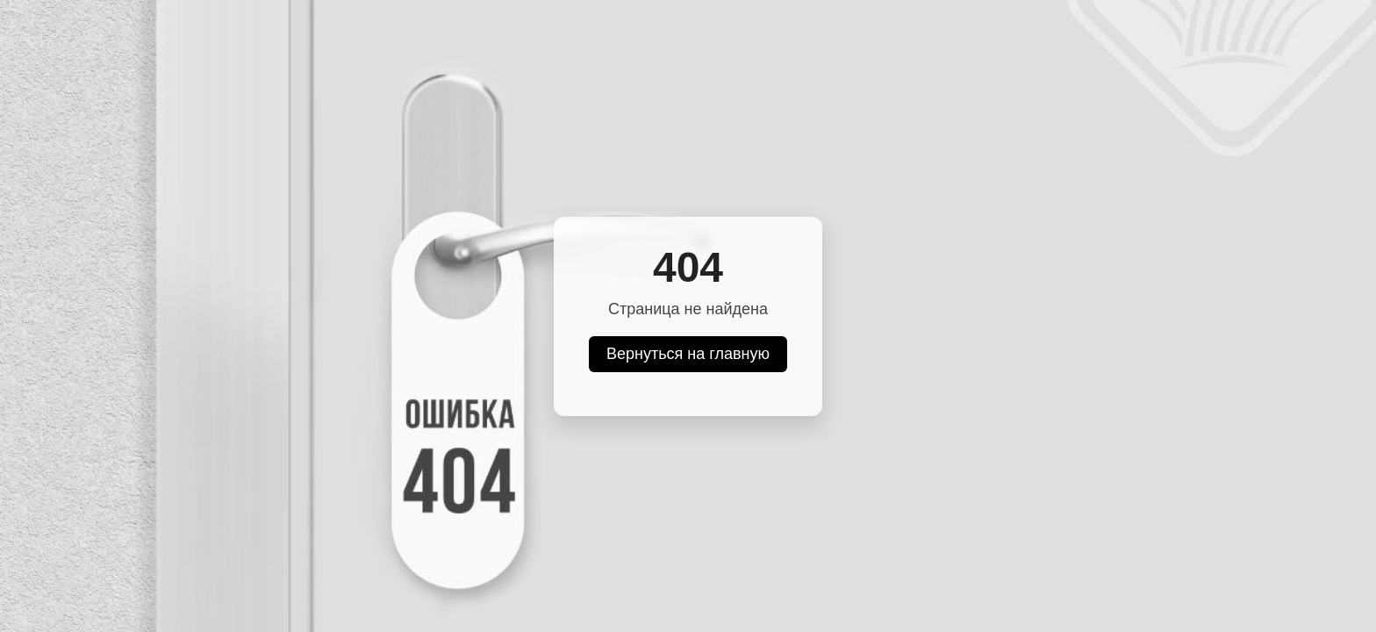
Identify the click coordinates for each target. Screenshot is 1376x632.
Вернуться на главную (688, 354)
